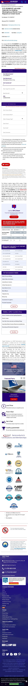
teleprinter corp (5, 293)
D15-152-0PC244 (18, 250)
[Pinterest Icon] (19, 654)
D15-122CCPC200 (6, 253)
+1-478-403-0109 (10, 568)
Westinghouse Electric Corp (7, 6)
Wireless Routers (5, 599)
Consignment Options (6, 632)
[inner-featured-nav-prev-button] (21, 378)
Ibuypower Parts (5, 595)
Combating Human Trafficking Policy (10, 619)
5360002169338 (18, 50)
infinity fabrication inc (6, 285)
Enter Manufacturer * (7, 78)
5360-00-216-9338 (8, 28)
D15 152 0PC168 (6, 250)
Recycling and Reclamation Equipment (10, 327)
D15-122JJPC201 (6, 256)
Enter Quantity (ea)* (7, 83)
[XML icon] (14, 607)
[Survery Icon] (14, 583)
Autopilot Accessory (6, 601)
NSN (4, 96)
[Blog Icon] (11, 654)
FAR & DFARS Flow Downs (7, 634)
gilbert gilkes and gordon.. (7, 279)
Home (3, 590)
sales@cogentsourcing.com (10, 565)
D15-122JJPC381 (19, 256)
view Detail (13, 399)
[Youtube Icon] (15, 654)
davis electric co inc (6, 288)
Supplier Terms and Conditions (8, 626)
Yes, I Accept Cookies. (14, 684)
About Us (4, 592)
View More (14, 332)
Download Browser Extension (8, 575)
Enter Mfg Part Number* (8, 74)
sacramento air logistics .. (7, 299)
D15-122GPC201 (18, 269)
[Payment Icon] (3, 645)
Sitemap (4, 605)
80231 (8, 36)
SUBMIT (6, 164)
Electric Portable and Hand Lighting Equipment (12, 315)
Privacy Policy (5, 613)
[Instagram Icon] (3, 654)
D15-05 (16, 253)
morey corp (4, 296)
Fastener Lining (5, 603)
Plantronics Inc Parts (6, 597)
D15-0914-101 (6, 261)
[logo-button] (13, 2)
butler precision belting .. (7, 276)
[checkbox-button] (1, 139)
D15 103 (4, 267)
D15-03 (16, 261)
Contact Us (4, 594)
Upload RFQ (4, 638)
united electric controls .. (7, 282)
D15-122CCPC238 (19, 267)
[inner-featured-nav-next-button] (24, 378)
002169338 (6, 32)
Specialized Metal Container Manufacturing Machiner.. (13, 324)
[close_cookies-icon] (26, 681)
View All (14, 306)
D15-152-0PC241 (6, 269)
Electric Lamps (5, 318)
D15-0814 (17, 264)
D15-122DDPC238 (6, 259)
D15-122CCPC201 (19, 259)
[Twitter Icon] (7, 654)
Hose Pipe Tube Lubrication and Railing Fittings (12, 321)
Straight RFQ (5, 636)
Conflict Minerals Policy (7, 617)
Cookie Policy (5, 615)
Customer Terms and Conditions (9, 625)
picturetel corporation (6, 302)
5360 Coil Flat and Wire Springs (10, 40)
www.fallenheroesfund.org (19, 548)
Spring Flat (19, 32)
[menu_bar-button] (25, 2)
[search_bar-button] (22, 2)
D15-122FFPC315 (6, 264)
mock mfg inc (5, 291)
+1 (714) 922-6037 (10, 572)
